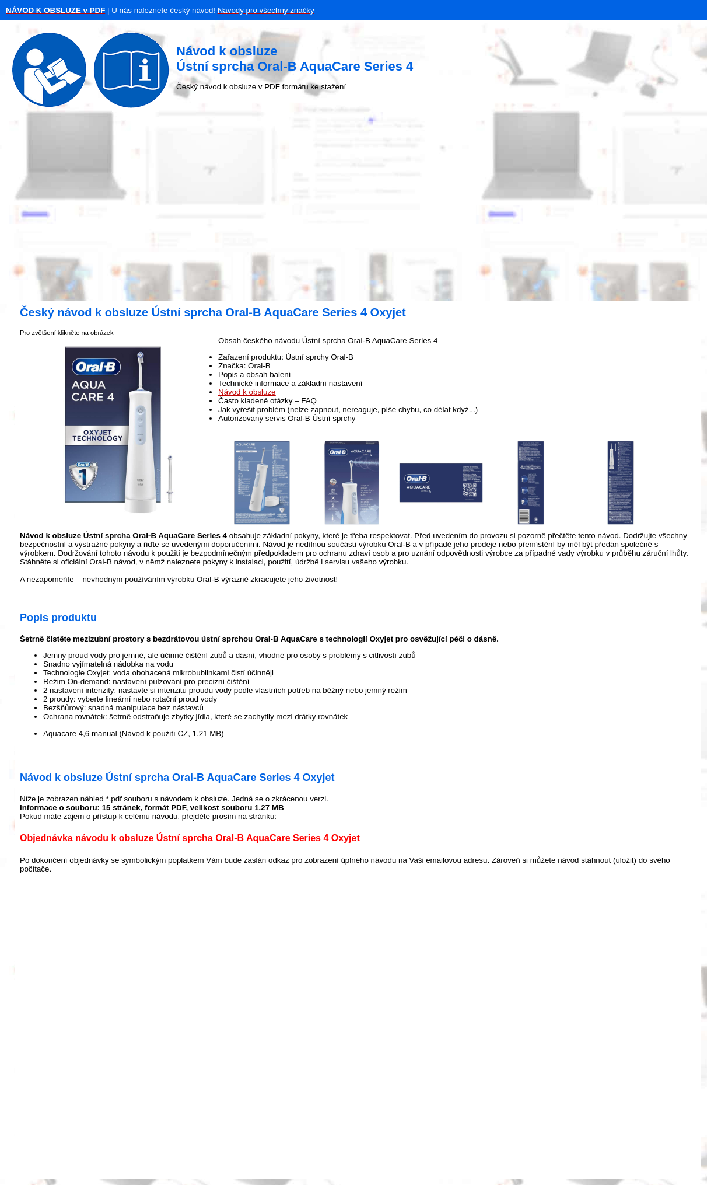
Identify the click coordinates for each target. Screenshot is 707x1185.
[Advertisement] (354, 207)
